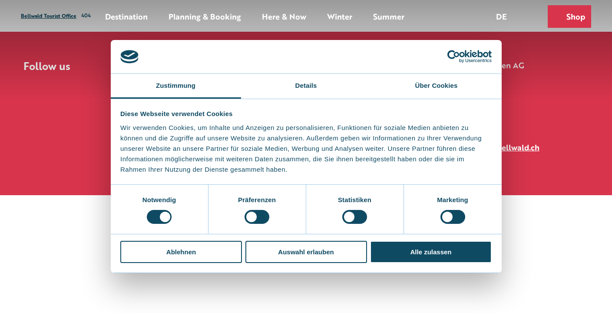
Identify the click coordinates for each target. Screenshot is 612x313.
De (501, 16)
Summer (388, 16)
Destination (126, 16)
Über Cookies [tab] (436, 85)
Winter (339, 16)
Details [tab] (306, 85)
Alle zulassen (430, 252)
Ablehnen (181, 252)
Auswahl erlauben (306, 252)
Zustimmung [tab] (175, 85)
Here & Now (284, 16)
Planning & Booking (205, 16)
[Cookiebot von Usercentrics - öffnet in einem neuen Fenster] (454, 56)
